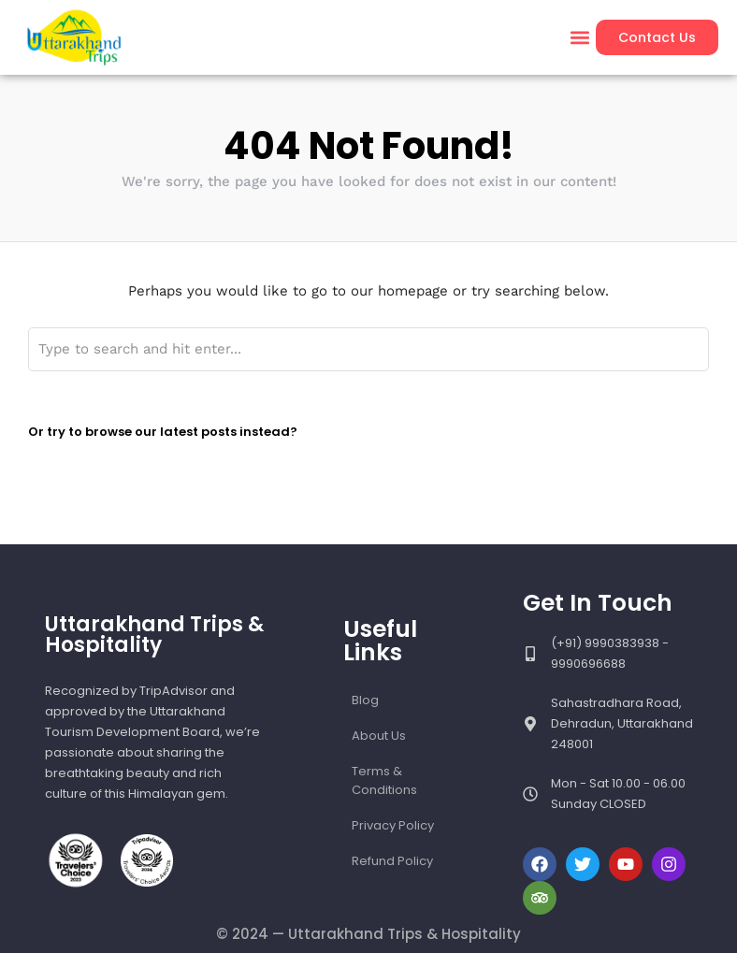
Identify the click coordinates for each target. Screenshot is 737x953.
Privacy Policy (393, 825)
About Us (379, 735)
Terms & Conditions (384, 780)
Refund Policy (392, 861)
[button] (580, 37)
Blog (365, 700)
